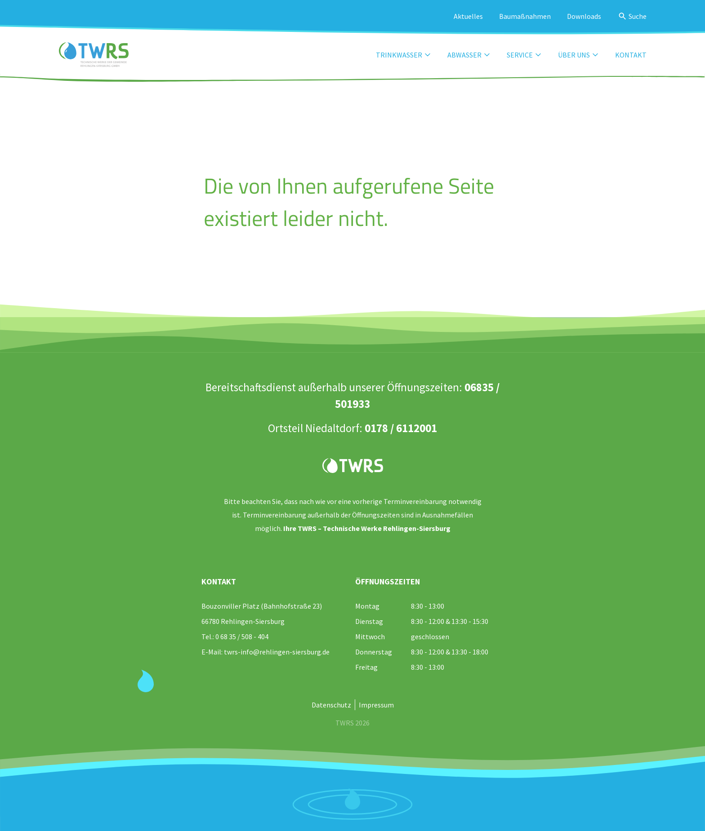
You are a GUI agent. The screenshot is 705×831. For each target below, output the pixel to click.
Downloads (584, 16)
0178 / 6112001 (401, 428)
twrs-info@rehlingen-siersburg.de (277, 651)
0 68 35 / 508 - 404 (241, 636)
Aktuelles (468, 16)
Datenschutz (331, 704)
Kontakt (631, 54)
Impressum (376, 704)
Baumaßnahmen (525, 16)
